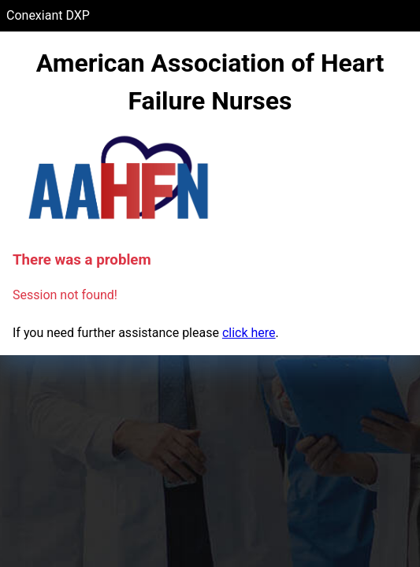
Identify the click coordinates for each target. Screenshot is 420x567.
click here (249, 332)
